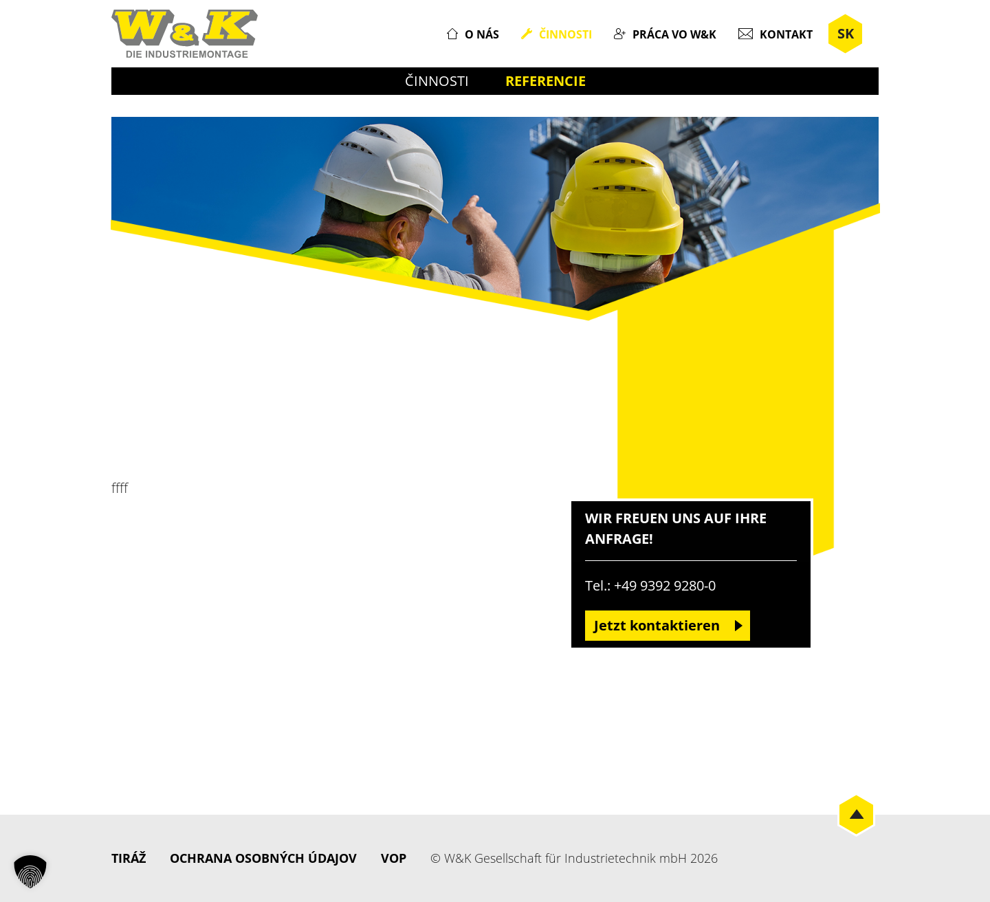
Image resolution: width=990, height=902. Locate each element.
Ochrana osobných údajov (263, 858)
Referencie (545, 81)
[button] (30, 872)
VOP (393, 858)
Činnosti (565, 34)
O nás (482, 34)
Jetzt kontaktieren (657, 625)
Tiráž (128, 858)
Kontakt (786, 34)
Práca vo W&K (674, 34)
